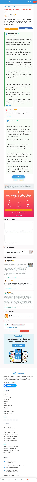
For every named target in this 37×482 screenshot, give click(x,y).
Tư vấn (9, 6)
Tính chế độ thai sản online (9, 438)
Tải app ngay (18, 176)
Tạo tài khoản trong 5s (18, 210)
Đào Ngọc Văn (10, 260)
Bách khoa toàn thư (8, 405)
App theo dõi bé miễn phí (9, 452)
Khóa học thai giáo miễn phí (10, 429)
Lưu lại (11, 28)
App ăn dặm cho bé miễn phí (10, 448)
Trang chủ (6, 394)
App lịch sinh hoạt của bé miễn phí (11, 450)
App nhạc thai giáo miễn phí (10, 432)
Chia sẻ (26, 28)
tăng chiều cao (21, 324)
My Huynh (10, 280)
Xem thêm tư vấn (13, 331)
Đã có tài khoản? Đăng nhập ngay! (18, 212)
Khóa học (6, 401)
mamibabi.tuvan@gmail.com (12, 467)
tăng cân (14, 324)
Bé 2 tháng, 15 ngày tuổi (10, 261)
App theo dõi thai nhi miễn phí (10, 440)
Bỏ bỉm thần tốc (8, 413)
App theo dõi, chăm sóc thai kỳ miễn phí (12, 431)
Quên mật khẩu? (18, 215)
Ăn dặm (13, 6)
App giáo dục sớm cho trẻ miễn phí (11, 446)
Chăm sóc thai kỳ (7, 397)
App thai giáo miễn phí (8, 427)
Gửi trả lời (8, 105)
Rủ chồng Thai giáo (9, 411)
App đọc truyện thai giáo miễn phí (11, 434)
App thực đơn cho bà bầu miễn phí (11, 436)
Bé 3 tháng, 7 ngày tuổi (10, 293)
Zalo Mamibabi (9, 385)
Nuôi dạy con (6, 399)
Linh (9, 292)
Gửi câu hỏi (25, 331)
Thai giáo (6, 395)
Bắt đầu (34, 1)
